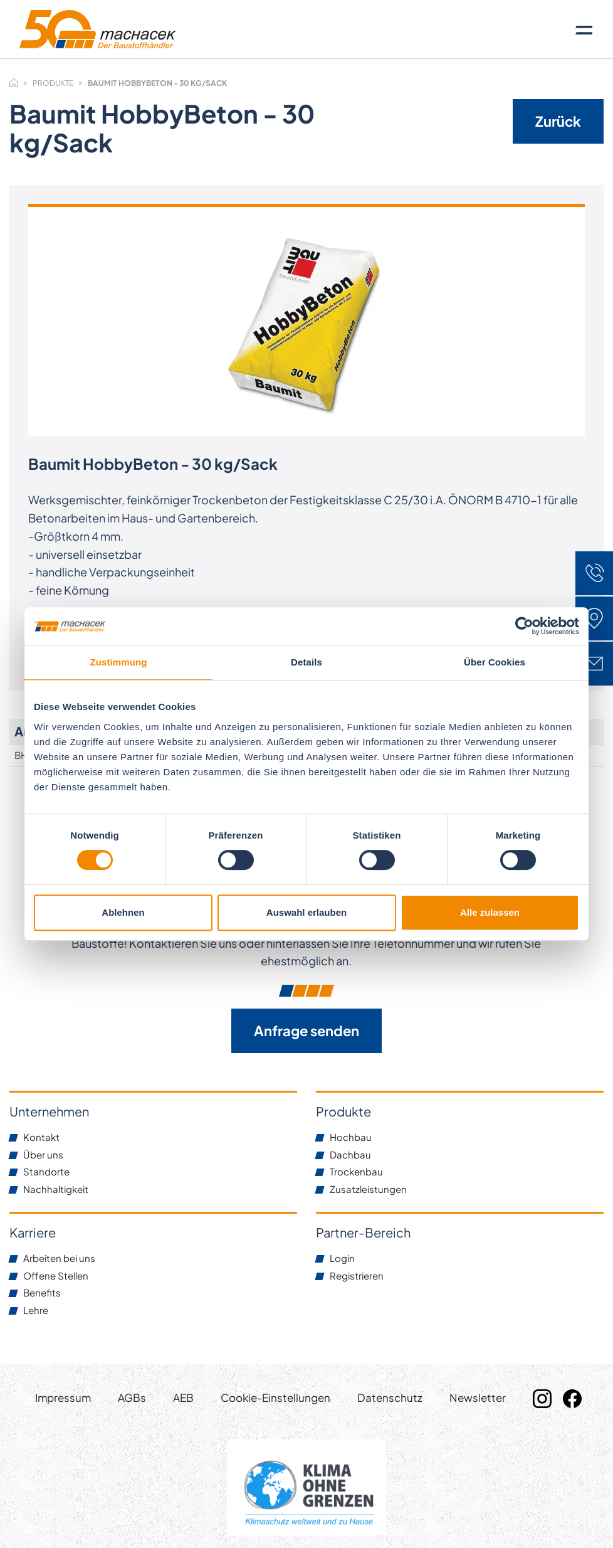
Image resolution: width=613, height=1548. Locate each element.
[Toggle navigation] (584, 29)
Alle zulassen (490, 912)
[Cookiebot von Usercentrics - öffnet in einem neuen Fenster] (524, 626)
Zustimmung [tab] (118, 662)
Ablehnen (123, 912)
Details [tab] (306, 662)
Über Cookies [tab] (494, 662)
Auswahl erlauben (306, 912)
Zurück (558, 121)
